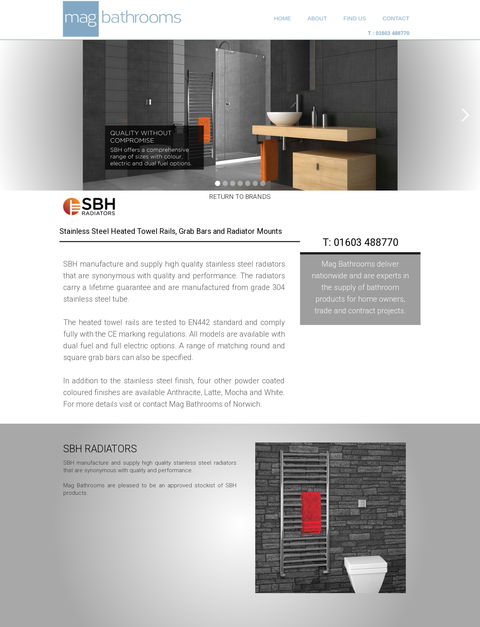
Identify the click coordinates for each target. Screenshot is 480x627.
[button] (465, 115)
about (317, 18)
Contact (395, 18)
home (282, 18)
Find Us (354, 18)
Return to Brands (240, 196)
